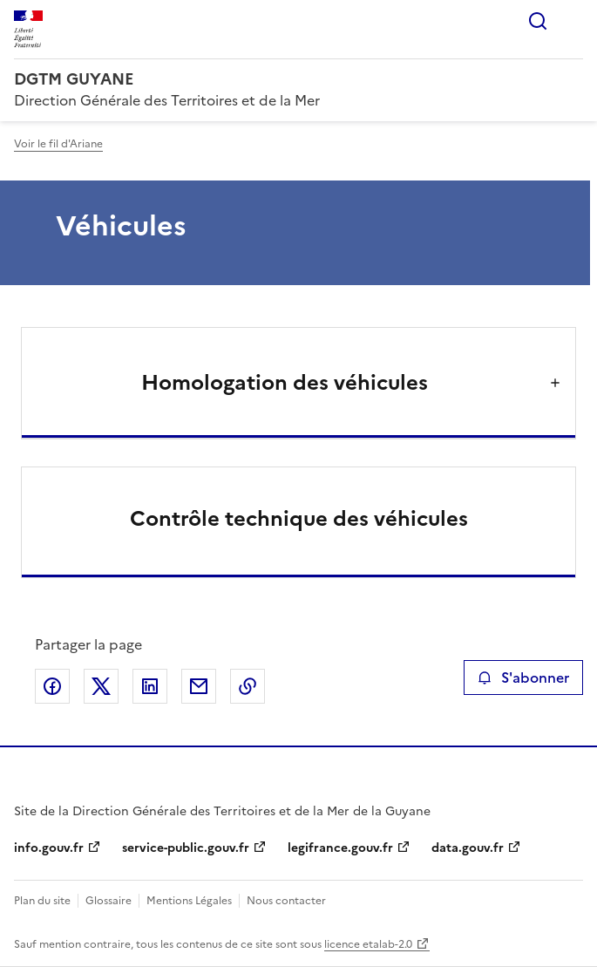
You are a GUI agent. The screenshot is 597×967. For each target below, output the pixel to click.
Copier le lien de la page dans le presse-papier (247, 686)
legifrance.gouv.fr (340, 848)
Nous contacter (286, 901)
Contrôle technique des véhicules (299, 519)
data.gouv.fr (467, 848)
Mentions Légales (189, 901)
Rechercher (537, 20)
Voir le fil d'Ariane (58, 144)
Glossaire (108, 901)
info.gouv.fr (49, 848)
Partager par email (198, 686)
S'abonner (523, 677)
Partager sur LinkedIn (149, 686)
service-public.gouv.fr (185, 848)
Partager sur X (101, 686)
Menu (572, 20)
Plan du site (42, 901)
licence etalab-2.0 (368, 944)
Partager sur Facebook (52, 686)
